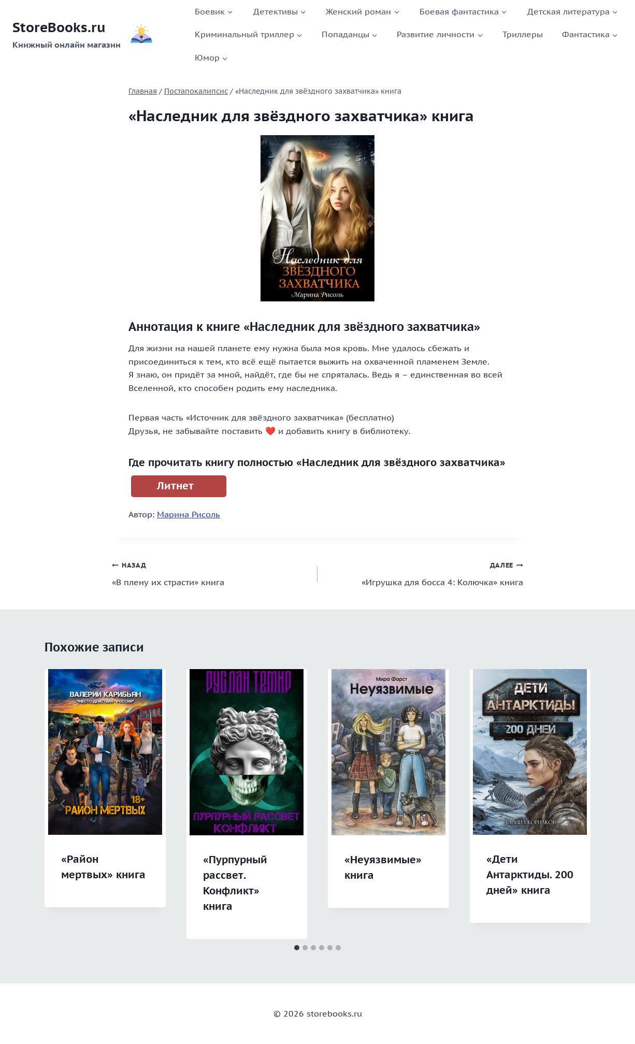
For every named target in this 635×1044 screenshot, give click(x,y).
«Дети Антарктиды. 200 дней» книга (529, 874)
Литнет (175, 485)
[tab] (296, 947)
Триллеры (522, 34)
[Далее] (571, 804)
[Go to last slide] (63, 804)
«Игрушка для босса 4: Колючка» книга (424, 572)
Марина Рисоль (188, 514)
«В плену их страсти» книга (210, 572)
